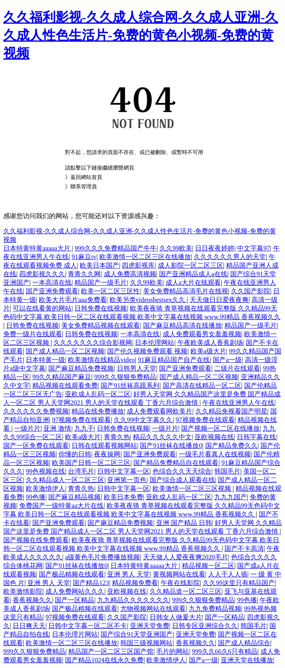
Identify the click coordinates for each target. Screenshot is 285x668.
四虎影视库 (138, 265)
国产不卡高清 (244, 548)
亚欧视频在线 (214, 436)
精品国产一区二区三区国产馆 (110, 651)
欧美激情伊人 (45, 488)
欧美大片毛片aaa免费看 (72, 299)
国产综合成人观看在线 (182, 479)
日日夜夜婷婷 (214, 248)
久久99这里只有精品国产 (239, 582)
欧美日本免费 (123, 497)
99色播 (35, 497)
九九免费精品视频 (215, 608)
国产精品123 (91, 582)
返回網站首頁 (86, 177)
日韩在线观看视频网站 (104, 445)
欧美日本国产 (99, 265)
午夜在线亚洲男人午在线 (238, 402)
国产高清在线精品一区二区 (202, 385)
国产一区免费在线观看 (36, 445)
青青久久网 (84, 273)
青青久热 (117, 436)
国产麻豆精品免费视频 (81, 368)
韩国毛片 (227, 471)
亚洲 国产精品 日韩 (184, 522)
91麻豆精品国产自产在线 (174, 359)
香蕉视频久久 (32, 600)
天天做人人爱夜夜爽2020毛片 (185, 557)
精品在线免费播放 (98, 411)
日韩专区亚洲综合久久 (205, 625)
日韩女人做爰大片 (176, 617)
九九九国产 (230, 497)
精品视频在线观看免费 (65, 385)
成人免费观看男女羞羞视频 (202, 334)
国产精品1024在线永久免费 (104, 660)
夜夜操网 (107, 454)
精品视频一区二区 (208, 565)
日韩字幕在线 (256, 436)
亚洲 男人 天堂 (128, 574)
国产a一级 (227, 359)
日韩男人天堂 (136, 368)
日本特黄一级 (45, 359)
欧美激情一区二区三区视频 (193, 488)
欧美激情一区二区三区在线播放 (145, 256)
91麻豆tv (84, 256)
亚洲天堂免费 (149, 625)
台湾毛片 (81, 471)
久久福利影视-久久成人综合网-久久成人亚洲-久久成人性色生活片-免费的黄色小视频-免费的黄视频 (140, 35)
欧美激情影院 (23, 591)
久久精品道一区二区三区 (186, 591)
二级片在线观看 (237, 368)
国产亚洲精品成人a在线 (193, 273)
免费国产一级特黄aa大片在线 (61, 505)
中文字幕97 (253, 248)
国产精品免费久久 (231, 445)
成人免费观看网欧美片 (159, 411)
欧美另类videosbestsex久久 (148, 299)
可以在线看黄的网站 (42, 308)
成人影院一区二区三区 (190, 265)
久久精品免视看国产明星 (231, 411)
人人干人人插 (227, 574)
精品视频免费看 (135, 582)
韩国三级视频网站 (146, 642)
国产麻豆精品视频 (74, 497)
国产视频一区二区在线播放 (220, 428)
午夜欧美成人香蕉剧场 (210, 342)
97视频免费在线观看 (81, 419)
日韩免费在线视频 (100, 308)
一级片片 (27, 428)
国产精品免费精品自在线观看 (175, 462)
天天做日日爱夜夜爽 (219, 299)
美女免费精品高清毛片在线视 (185, 291)
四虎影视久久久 (42, 273)
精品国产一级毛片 (100, 282)
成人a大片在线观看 (193, 282)
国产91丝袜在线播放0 (171, 445)
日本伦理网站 (154, 342)
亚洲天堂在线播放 (247, 660)
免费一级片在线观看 (32, 334)
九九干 (84, 428)
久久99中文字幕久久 (143, 419)
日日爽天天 (29, 625)
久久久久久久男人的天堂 (230, 256)
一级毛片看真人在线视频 (215, 454)
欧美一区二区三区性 (110, 291)
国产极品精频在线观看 (71, 574)
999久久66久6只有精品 (225, 651)
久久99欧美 (175, 248)
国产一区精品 (74, 600)
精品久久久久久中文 (162, 436)
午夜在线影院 (180, 582)
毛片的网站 (172, 651)
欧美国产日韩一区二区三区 (91, 462)
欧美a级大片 (208, 351)
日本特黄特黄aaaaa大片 (37, 248)
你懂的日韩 (74, 454)
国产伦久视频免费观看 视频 (147, 351)
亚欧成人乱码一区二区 (97, 394)
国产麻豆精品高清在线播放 (182, 325)
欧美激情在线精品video (101, 359)
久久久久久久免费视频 (36, 411)
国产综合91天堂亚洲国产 (137, 634)
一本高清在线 (52, 282)
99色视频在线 (45, 471)
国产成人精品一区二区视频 (65, 351)
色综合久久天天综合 (182, 471)
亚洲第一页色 (126, 479)
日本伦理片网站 (75, 634)
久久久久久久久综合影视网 (93, 342)
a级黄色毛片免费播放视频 (102, 557)
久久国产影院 (250, 291)
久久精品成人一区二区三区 (65, 479)
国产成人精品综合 (244, 642)
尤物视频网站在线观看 (153, 608)
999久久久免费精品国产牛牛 (116, 248)
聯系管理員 (83, 186)
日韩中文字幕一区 (123, 471)
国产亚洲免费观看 (52, 291)
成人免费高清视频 (130, 273)
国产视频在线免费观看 (36, 539)
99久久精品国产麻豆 (61, 376)
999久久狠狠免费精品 (125, 376)
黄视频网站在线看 (179, 574)
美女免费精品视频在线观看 (100, 325)
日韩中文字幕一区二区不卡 (87, 625)
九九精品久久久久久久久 (133, 600)
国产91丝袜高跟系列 (130, 385)
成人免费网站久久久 (74, 591)
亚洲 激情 (57, 428)
